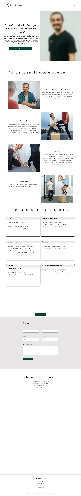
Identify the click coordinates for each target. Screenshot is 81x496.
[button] (68, 5)
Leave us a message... (28, 344)
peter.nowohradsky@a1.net (40, 385)
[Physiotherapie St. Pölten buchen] (20, 48)
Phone (43, 336)
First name (25, 328)
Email (24, 336)
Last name (44, 328)
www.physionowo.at (40, 485)
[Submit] (28, 359)
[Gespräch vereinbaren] (40, 314)
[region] (23, 227)
